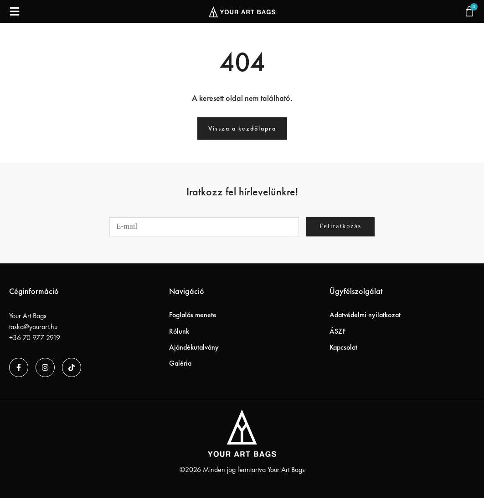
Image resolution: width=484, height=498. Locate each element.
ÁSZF (337, 331)
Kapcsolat (343, 347)
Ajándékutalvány (194, 347)
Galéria (180, 363)
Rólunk (179, 331)
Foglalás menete (192, 314)
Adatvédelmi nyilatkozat (365, 314)
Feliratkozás (340, 226)
